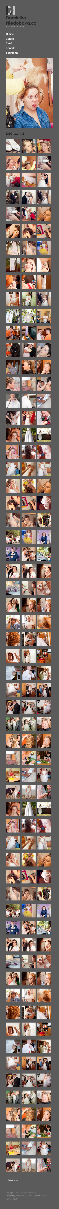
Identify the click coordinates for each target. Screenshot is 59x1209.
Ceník (9, 43)
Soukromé (12, 53)
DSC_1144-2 (15, 133)
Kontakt (10, 48)
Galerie (10, 39)
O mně (10, 34)
